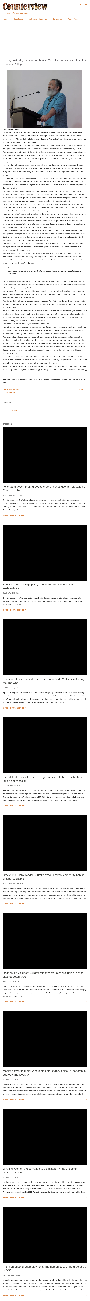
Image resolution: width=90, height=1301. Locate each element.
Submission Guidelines (38, 19)
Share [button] (81, 389)
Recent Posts (73, 19)
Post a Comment (10, 410)
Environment (9, 393)
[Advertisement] (45, 39)
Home (5, 19)
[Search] (80, 4)
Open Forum (18, 19)
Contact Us (57, 19)
